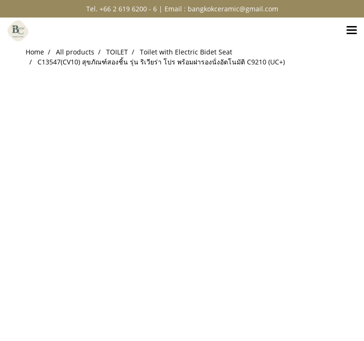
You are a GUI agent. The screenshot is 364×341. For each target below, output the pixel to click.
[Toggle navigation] (351, 30)
